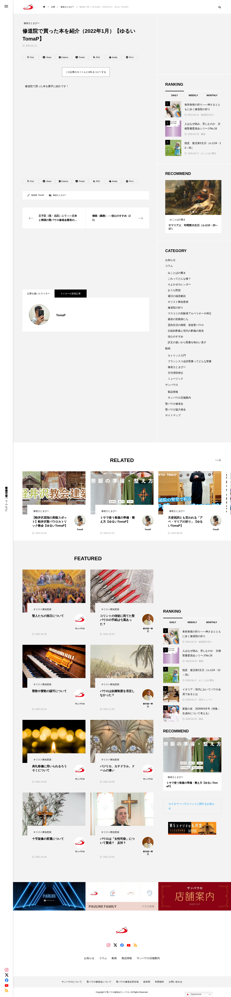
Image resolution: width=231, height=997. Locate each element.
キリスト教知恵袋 (178, 301)
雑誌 (201, 719)
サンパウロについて (72, 981)
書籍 (203, 134)
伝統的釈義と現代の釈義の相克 (186, 330)
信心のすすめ (175, 336)
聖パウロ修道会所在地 (127, 981)
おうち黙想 (174, 290)
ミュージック (175, 378)
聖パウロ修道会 (174, 403)
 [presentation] (218, 460)
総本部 (146, 981)
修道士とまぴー (59, 195)
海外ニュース (205, 699)
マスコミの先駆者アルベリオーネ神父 (189, 313)
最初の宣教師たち (178, 319)
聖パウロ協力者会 (175, 409)
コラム (169, 265)
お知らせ (170, 260)
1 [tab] (191, 212)
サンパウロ (171, 384)
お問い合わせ (175, 981)
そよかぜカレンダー (179, 284)
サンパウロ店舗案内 (179, 397)
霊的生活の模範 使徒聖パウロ (186, 325)
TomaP (41, 195)
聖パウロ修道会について (99, 981)
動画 (167, 348)
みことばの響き (209, 153)
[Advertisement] (85, 258)
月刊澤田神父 (175, 373)
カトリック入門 (177, 355)
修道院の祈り (207, 114)
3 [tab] (196, 212)
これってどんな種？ (179, 278)
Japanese (193, 994)
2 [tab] (193, 212)
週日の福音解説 (177, 296)
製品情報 (173, 391)
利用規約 (159, 981)
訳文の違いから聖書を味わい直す (187, 342)
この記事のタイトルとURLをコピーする (86, 72)
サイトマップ (173, 415)
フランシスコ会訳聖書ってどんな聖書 (189, 361)
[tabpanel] (193, 206)
